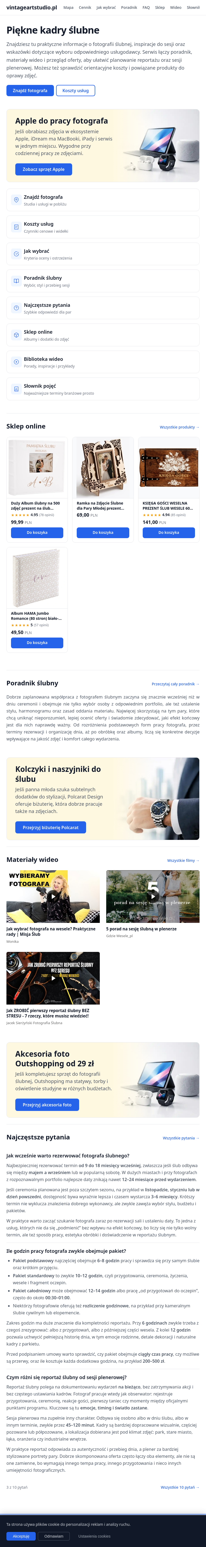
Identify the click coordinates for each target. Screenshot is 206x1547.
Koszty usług (75, 90)
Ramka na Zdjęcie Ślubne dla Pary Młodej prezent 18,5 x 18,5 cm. (100, 508)
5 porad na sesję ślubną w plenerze (141, 928)
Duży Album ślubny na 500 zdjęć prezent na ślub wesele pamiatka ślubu (35, 508)
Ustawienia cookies (94, 1536)
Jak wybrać (106, 7)
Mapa (69, 7)
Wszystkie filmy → (183, 860)
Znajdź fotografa (30, 90)
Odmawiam (53, 1536)
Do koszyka (37, 532)
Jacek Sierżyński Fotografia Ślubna (34, 1022)
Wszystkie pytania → (181, 1138)
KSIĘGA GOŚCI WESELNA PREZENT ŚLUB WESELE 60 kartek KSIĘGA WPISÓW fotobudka (166, 511)
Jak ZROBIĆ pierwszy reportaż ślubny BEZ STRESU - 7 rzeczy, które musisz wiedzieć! (47, 1013)
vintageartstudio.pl (31, 7)
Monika (12, 941)
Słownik (194, 7)
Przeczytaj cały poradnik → (176, 683)
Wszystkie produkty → (180, 427)
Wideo (175, 7)
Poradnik (129, 7)
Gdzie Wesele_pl (119, 935)
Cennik (85, 7)
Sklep (160, 7)
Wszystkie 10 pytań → (180, 1487)
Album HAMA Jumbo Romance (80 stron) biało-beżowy (34, 618)
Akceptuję (21, 1536)
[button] (53, 896)
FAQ (146, 7)
